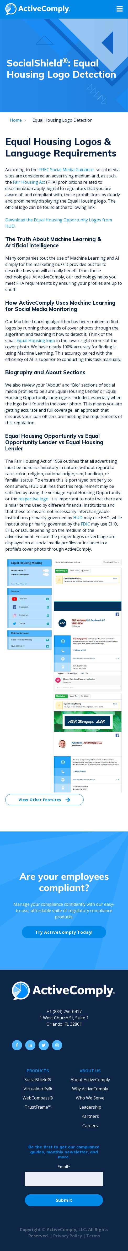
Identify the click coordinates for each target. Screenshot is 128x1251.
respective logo (33, 499)
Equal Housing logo (36, 340)
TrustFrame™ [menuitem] (38, 1107)
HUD (78, 518)
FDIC (85, 524)
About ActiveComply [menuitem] (90, 1079)
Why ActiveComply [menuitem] (90, 1089)
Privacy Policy (68, 1236)
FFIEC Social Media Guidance (66, 169)
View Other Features (44, 799)
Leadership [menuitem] (90, 1107)
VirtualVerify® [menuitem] (38, 1089)
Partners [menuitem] (90, 1116)
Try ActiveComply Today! (64, 932)
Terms (93, 1236)
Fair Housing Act (29, 182)
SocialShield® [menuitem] (37, 1079)
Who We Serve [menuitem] (90, 1098)
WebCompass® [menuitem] (38, 1098)
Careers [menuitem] (90, 1126)
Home (16, 120)
